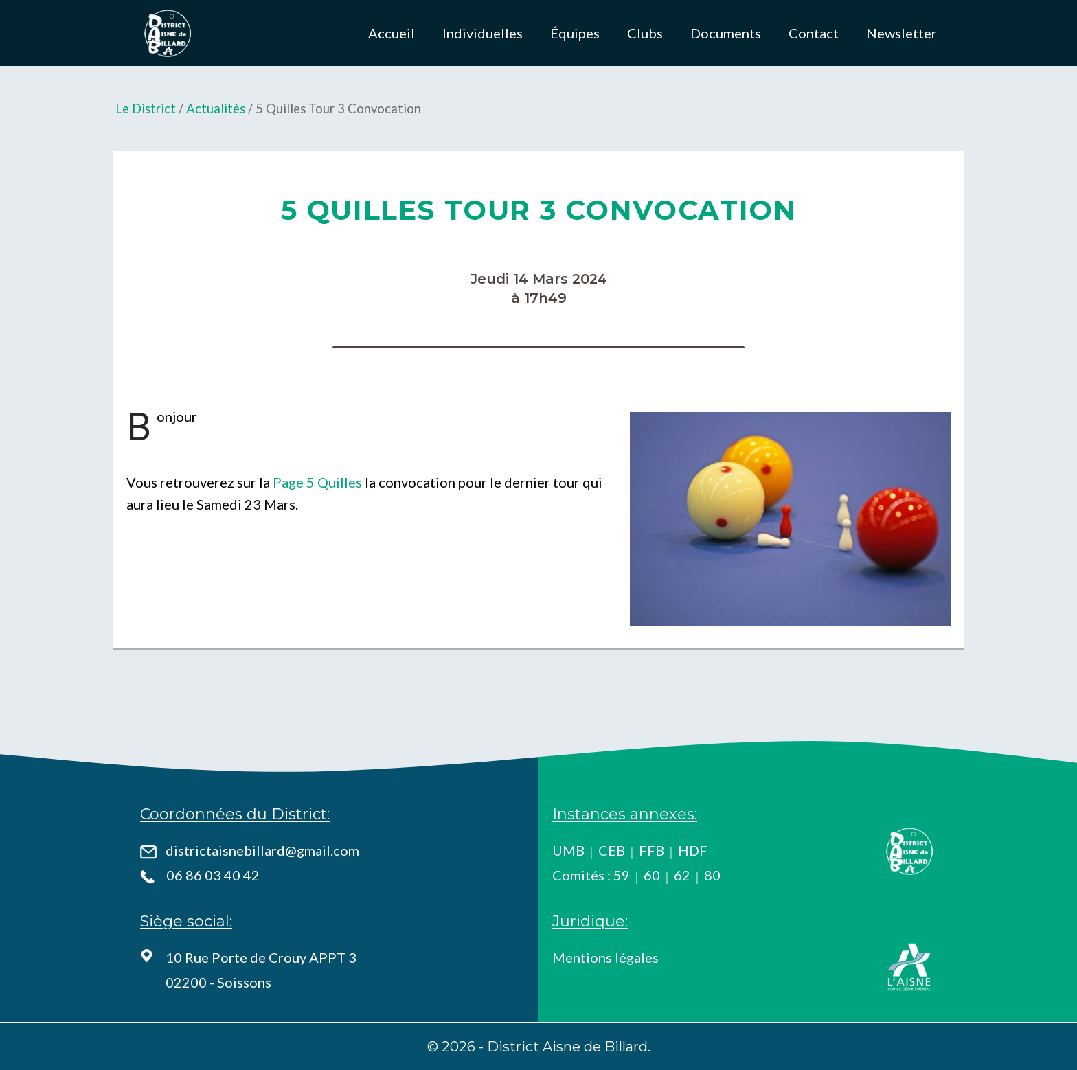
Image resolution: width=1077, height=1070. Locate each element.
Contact (814, 33)
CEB (611, 850)
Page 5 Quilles (317, 482)
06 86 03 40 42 (213, 875)
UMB (568, 850)
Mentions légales (605, 957)
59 (621, 875)
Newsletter (901, 33)
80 (712, 875)
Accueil (391, 33)
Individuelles (482, 33)
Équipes (575, 33)
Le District (145, 108)
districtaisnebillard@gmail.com (262, 850)
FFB (651, 850)
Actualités (215, 108)
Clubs (645, 33)
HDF (692, 850)
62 (682, 875)
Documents (725, 33)
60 (652, 875)
